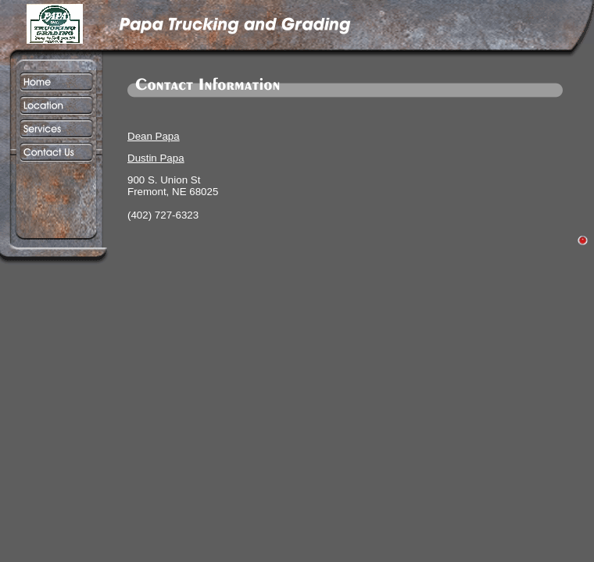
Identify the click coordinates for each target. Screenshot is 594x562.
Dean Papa (153, 136)
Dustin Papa (155, 158)
